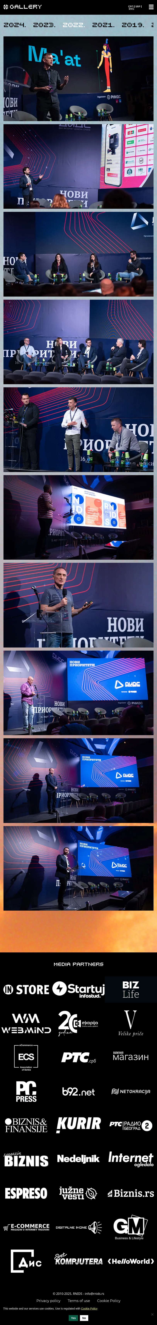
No (84, 1318)
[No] (152, 1314)
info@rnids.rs (94, 1294)
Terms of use (79, 1301)
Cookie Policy (109, 1301)
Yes (73, 1318)
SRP (137, 6)
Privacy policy (48, 1301)
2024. (14, 25)
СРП (130, 6)
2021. (103, 25)
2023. (44, 25)
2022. (74, 25)
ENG (131, 8)
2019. (133, 25)
